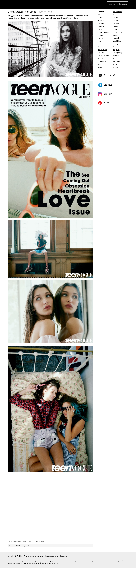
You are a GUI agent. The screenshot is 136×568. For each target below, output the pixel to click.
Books (115, 18)
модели (31, 541)
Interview (101, 41)
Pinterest (107, 102)
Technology (117, 61)
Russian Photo (103, 56)
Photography (117, 53)
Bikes (100, 18)
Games (115, 35)
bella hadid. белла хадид (18, 541)
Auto (114, 15)
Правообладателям (51, 556)
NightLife (116, 50)
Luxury (115, 44)
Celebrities (102, 23)
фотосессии (39, 541)
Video (100, 67)
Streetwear (102, 61)
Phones (101, 53)
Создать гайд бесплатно (117, 4)
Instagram (107, 94)
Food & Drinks (118, 32)
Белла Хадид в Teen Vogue (22, 12)
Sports (115, 58)
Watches (116, 67)
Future (100, 35)
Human (100, 38)
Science (116, 56)
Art (99, 15)
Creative (101, 26)
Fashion (116, 29)
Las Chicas (117, 41)
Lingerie (101, 44)
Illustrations (117, 38)
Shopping (101, 58)
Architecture (117, 12)
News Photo (102, 50)
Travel (115, 64)
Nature (115, 47)
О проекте (63, 556)
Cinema (116, 23)
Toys (99, 64)
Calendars (116, 20)
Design (115, 26)
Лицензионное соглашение (33, 556)
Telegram (108, 84)
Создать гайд (109, 75)
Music (100, 47)
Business (101, 20)
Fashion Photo (45, 12)
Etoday (17, 4)
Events (100, 29)
